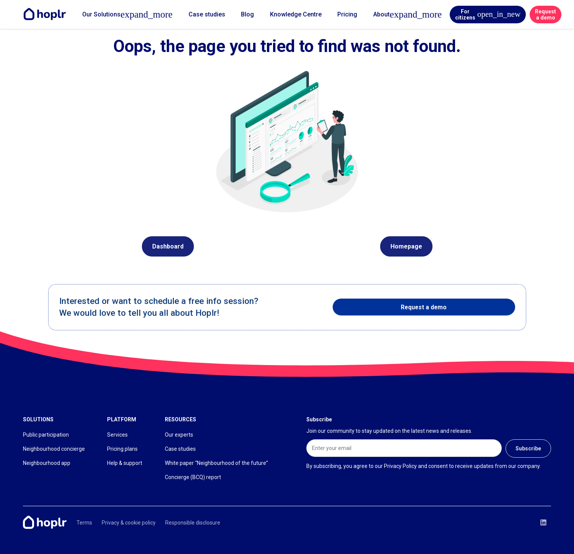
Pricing (347, 14)
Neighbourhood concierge (54, 449)
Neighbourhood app (46, 463)
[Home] (46, 14)
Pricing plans (122, 449)
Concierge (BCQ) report (193, 477)
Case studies (207, 14)
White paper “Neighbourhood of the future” (216, 463)
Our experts (179, 435)
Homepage (406, 246)
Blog (247, 14)
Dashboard (168, 246)
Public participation (46, 435)
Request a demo (545, 14)
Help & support (124, 463)
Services (117, 435)
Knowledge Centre (296, 14)
